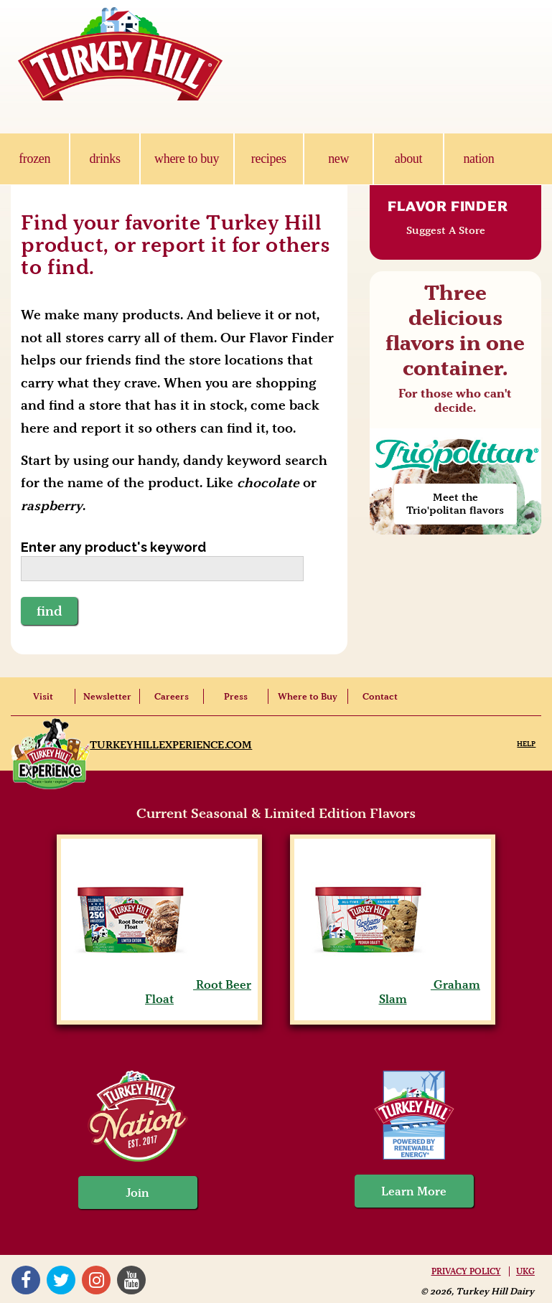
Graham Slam (392, 991)
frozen (34, 158)
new (338, 158)
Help (526, 744)
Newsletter (107, 696)
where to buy (186, 158)
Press (236, 696)
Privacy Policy (466, 1271)
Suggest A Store (445, 230)
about (408, 158)
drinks (105, 158)
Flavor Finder (447, 206)
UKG (525, 1271)
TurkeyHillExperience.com (171, 744)
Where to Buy (307, 696)
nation (478, 158)
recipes (268, 158)
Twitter (60, 1280)
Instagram (95, 1280)
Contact (380, 696)
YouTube (130, 1280)
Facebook (25, 1280)
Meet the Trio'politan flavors (455, 504)
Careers (171, 696)
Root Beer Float (159, 991)
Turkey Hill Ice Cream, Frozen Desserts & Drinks (120, 53)
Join (137, 1192)
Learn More (413, 1191)
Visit (43, 696)
